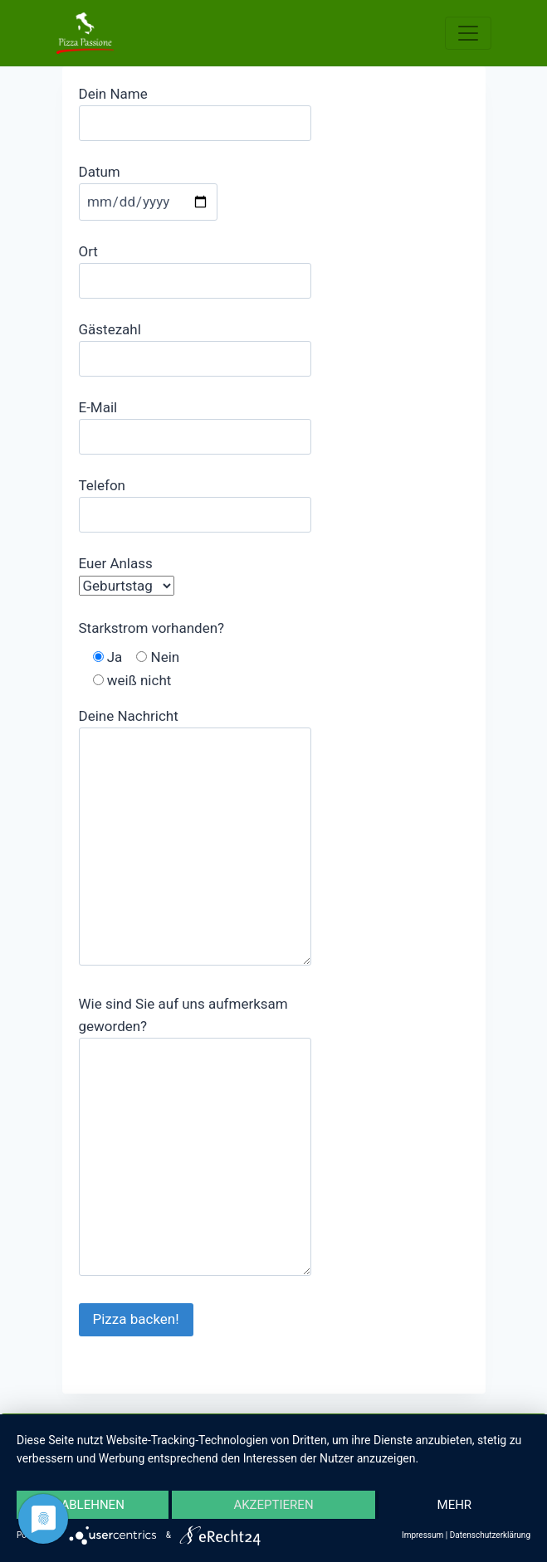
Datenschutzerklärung (490, 1535)
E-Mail (195, 422)
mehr (454, 1504)
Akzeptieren (273, 1504)
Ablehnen (92, 1504)
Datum (148, 186)
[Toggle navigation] (468, 33)
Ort (195, 266)
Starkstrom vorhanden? (152, 628)
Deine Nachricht (195, 839)
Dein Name (195, 108)
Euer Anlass (126, 574)
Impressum (422, 1535)
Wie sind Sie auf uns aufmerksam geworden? (195, 1137)
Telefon (195, 500)
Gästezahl (195, 344)
